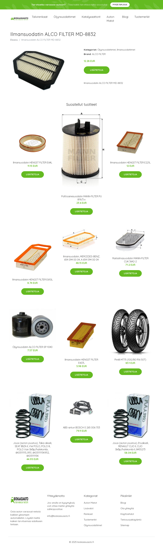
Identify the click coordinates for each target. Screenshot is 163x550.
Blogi (125, 18)
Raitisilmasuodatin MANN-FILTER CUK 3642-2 (130, 262)
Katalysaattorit (91, 18)
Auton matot (110, 20)
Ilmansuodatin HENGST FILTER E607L (81, 364)
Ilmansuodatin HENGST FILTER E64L (32, 165)
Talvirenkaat (40, 18)
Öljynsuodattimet (65, 18)
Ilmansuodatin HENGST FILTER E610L (32, 282)
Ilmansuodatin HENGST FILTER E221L (130, 165)
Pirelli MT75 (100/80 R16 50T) (130, 362)
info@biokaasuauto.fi (58, 518)
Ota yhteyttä (127, 511)
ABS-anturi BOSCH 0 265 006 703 (81, 430)
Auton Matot (90, 505)
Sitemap (124, 528)
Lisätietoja (96, 72)
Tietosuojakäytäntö (130, 522)
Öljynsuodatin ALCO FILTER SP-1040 (32, 349)
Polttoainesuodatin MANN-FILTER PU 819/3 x (81, 200)
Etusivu (14, 42)
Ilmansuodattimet (126, 52)
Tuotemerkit (142, 18)
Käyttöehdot (127, 516)
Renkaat (88, 516)
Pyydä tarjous (120, 5)
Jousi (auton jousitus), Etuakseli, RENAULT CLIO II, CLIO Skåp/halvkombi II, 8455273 (130, 449)
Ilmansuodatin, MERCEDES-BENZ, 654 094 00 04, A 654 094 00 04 (81, 260)
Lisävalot (88, 511)
